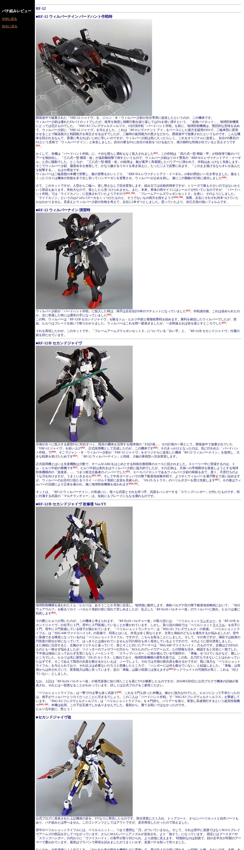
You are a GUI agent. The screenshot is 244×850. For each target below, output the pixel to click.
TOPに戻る (9, 19)
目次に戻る (9, 26)
